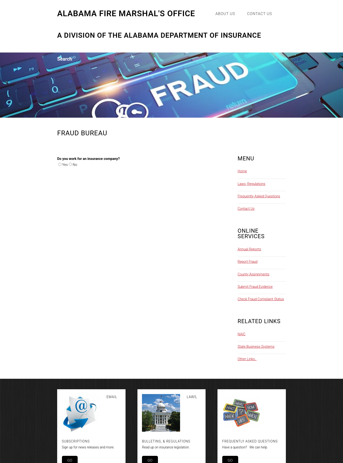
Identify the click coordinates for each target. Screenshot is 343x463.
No (75, 165)
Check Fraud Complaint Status (261, 299)
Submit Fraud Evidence (255, 286)
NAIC (242, 334)
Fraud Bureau (82, 133)
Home (242, 171)
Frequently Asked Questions (259, 196)
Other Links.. (247, 359)
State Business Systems (256, 346)
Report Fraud (248, 261)
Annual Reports (249, 249)
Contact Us (259, 13)
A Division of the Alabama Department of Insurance (159, 35)
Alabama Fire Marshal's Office (126, 14)
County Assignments (253, 274)
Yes (65, 165)
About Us (225, 13)
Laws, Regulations (251, 184)
